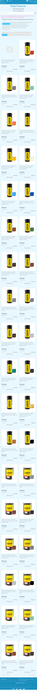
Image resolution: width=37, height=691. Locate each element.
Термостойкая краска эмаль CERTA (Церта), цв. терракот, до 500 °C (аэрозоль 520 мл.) (8, 238)
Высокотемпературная (12, 34)
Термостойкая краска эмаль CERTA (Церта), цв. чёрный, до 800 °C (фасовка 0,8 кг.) (27, 592)
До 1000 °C (19, 34)
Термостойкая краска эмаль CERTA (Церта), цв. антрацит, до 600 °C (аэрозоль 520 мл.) (26, 379)
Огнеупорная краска (6, 25)
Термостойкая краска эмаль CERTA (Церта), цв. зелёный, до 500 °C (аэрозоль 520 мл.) (26, 238)
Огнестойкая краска (14, 27)
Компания (18, 682)
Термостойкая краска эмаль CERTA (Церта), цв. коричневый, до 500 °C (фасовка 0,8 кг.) (26, 662)
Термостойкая (4, 32)
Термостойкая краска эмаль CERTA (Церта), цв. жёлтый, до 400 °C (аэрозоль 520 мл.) (8, 167)
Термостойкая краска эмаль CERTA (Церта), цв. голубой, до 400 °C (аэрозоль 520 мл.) (8, 203)
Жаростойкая (22, 32)
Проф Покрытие (4, 679)
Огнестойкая (4, 34)
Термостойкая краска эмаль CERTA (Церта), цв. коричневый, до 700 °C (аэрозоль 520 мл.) (8, 344)
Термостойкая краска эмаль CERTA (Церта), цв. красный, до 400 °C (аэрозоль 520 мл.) (8, 61)
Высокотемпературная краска (23, 25)
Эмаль (30, 34)
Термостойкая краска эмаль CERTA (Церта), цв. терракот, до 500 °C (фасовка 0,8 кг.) (10, 662)
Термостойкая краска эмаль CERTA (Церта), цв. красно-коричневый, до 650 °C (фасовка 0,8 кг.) (9, 556)
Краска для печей (20, 22)
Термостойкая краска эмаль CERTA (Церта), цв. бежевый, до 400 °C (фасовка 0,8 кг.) (8, 627)
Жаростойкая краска (14, 25)
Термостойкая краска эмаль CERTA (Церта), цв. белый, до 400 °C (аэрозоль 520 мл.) (27, 132)
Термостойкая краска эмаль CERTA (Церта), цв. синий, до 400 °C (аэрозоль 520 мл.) (27, 203)
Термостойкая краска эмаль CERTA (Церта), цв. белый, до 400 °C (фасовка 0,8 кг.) (9, 485)
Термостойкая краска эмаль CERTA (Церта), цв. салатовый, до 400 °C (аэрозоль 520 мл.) (26, 96)
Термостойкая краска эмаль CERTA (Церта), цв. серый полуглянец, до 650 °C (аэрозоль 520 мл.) (27, 309)
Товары (13, 682)
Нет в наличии (9, 71)
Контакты (23, 682)
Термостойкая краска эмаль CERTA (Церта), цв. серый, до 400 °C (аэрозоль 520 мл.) (9, 96)
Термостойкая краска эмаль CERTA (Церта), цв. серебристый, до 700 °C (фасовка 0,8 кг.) (8, 592)
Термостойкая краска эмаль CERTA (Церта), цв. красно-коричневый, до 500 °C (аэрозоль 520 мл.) (27, 273)
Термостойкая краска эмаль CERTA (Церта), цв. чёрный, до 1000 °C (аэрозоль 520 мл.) (26, 450)
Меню (2, 1)
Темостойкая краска (5, 22)
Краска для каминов (28, 22)
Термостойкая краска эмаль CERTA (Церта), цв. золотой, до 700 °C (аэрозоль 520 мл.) (26, 415)
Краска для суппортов (22, 27)
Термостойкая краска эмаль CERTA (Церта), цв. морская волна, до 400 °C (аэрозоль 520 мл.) (9, 379)
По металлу (10, 32)
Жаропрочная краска (6, 27)
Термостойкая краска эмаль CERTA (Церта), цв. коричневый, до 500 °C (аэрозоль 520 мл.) (8, 273)
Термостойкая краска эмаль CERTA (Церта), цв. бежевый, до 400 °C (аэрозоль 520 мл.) (26, 167)
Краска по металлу (13, 22)
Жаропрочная (28, 32)
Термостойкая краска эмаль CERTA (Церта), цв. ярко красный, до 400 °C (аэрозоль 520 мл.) (27, 61)
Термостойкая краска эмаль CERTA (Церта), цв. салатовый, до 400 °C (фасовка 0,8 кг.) (26, 627)
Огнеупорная (16, 32)
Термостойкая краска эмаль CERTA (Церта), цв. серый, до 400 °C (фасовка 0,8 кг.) (27, 485)
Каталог (3, 3)
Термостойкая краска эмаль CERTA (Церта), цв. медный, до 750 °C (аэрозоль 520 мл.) (9, 450)
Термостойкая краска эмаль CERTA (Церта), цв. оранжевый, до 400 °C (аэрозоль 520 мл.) (8, 132)
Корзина (30, 0)
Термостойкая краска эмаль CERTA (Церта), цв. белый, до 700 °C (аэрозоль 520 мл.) (9, 415)
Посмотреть (4, 67)
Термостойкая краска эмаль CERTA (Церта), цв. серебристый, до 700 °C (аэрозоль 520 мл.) (26, 344)
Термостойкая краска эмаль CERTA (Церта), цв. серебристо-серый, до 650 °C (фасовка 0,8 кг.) (27, 556)
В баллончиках (25, 34)
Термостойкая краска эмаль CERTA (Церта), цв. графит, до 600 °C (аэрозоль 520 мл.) (9, 309)
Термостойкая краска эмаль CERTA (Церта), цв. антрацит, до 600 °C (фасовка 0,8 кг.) (26, 521)
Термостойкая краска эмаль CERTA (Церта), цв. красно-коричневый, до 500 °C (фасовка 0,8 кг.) (9, 521)
